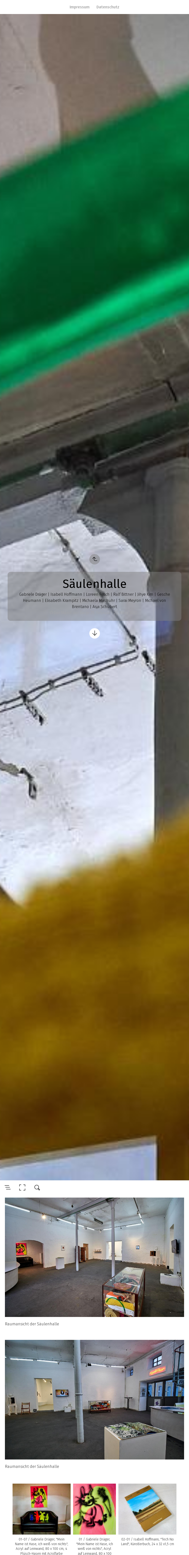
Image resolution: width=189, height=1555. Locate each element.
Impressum (80, 7)
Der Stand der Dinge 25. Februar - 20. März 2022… (97, 612)
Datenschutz (107, 7)
